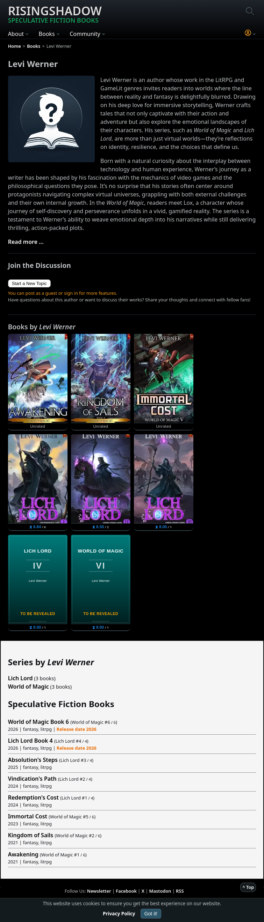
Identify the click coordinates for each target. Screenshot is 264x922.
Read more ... (26, 242)
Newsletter (99, 891)
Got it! (150, 913)
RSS (180, 891)
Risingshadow (55, 13)
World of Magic (28, 686)
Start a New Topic (29, 283)
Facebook (126, 891)
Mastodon (160, 891)
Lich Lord (20, 678)
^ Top (248, 887)
